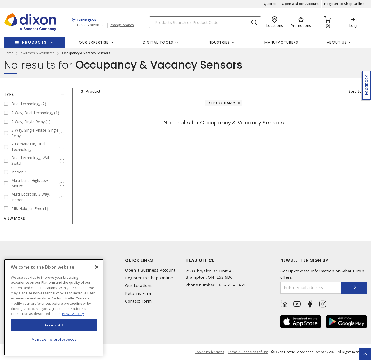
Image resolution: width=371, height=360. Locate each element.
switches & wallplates (38, 53)
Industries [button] (219, 42)
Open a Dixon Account (300, 3)
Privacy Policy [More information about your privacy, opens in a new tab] (73, 313)
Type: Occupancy (221, 103)
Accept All (53, 325)
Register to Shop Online (344, 3)
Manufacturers (281, 42)
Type (9, 94)
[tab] (34, 94)
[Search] (205, 22)
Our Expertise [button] (93, 42)
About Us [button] (337, 42)
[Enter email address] (310, 288)
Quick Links (139, 260)
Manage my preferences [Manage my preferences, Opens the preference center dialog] (53, 339)
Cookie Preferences (209, 352)
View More (14, 218)
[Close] (97, 267)
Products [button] (34, 42)
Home (8, 53)
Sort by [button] (355, 91)
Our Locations (139, 285)
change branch (122, 25)
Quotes (270, 3)
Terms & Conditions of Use (248, 352)
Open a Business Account (150, 270)
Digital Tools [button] (158, 42)
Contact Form (138, 301)
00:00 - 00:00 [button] (88, 25)
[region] (53, 307)
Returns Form (139, 293)
